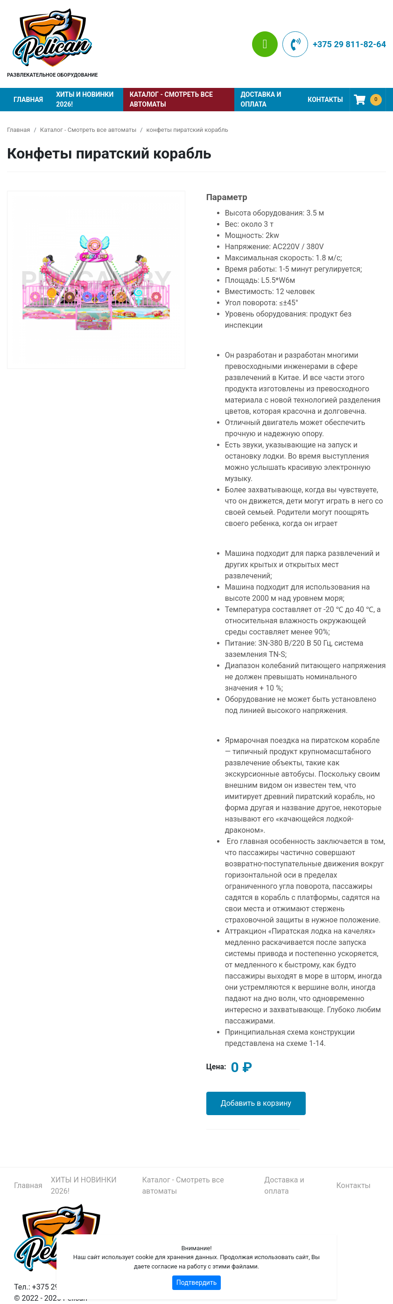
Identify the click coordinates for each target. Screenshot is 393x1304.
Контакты (325, 99)
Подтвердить (196, 1282)
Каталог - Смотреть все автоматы (171, 99)
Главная (28, 99)
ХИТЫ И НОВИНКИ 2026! (84, 99)
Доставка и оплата (261, 99)
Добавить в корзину (256, 1103)
